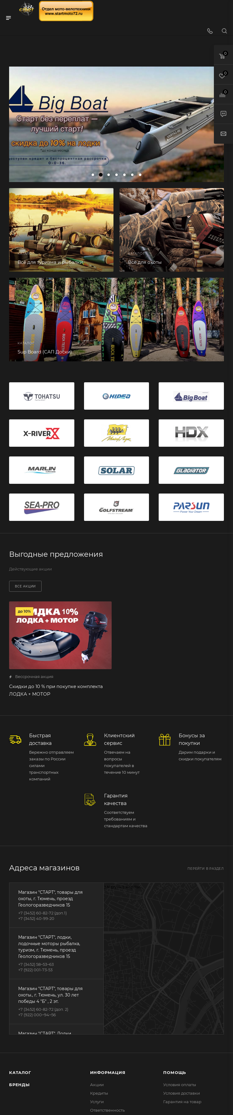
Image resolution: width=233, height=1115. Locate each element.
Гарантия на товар (182, 1101)
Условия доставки (181, 1093)
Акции (97, 1084)
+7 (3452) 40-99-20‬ (36, 918)
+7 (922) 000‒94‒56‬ (37, 1014)
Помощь (174, 1072)
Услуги (97, 1101)
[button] (93, 175)
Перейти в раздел (205, 869)
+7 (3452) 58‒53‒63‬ (36, 964)
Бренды (19, 1084)
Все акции (25, 586)
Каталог (20, 1072)
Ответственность (107, 1110)
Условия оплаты (179, 1084)
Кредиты (99, 1093)
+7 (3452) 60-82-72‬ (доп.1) (42, 912)
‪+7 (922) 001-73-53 (35, 969)
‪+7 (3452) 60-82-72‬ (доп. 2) (43, 1009)
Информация (108, 1072)
